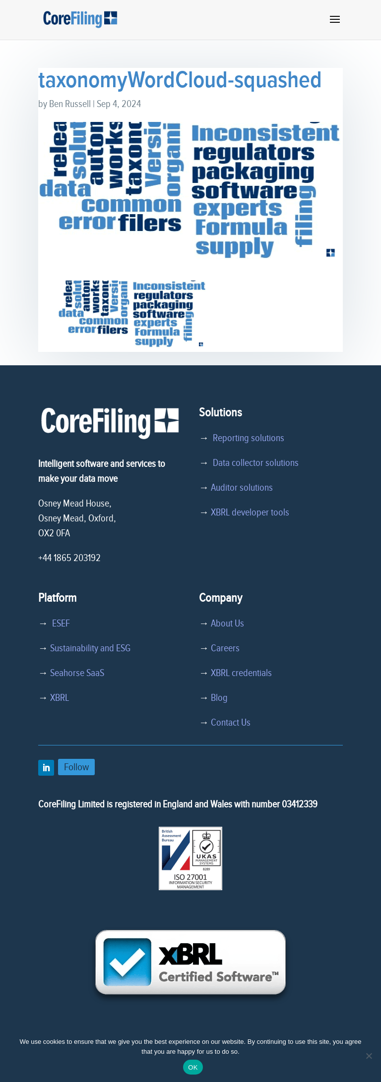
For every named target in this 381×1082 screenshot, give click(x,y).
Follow (76, 767)
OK (192, 1067)
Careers (225, 648)
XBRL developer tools (250, 512)
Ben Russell (70, 104)
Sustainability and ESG (90, 648)
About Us (227, 623)
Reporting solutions (248, 438)
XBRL (59, 698)
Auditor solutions (242, 488)
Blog (219, 698)
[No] (369, 1056)
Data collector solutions (254, 463)
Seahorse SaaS (77, 673)
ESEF (59, 623)
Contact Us (231, 723)
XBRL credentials (241, 673)
